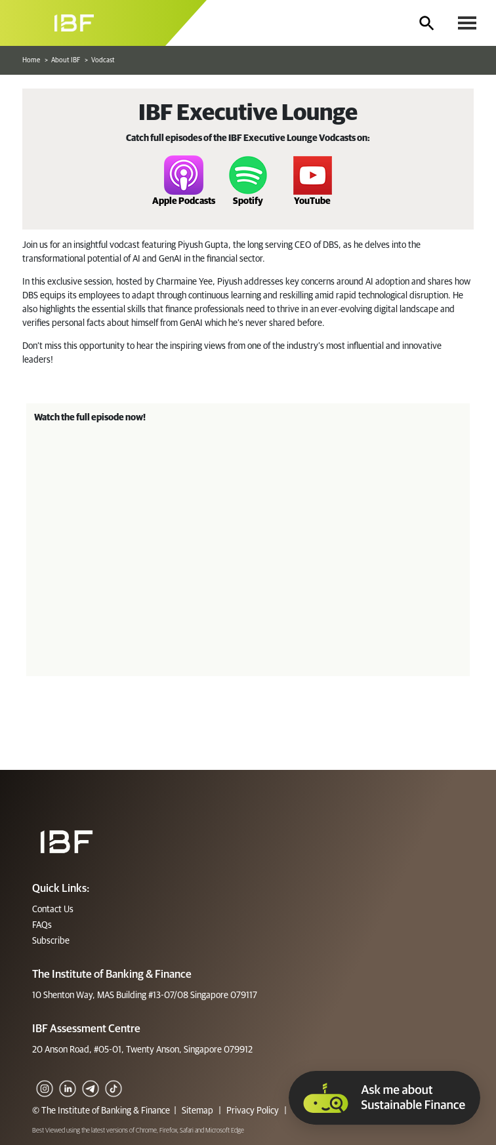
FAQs (42, 925)
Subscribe (51, 941)
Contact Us (52, 909)
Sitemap (197, 1110)
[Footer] (66, 841)
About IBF (65, 60)
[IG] (43, 1079)
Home (31, 60)
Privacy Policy (252, 1110)
